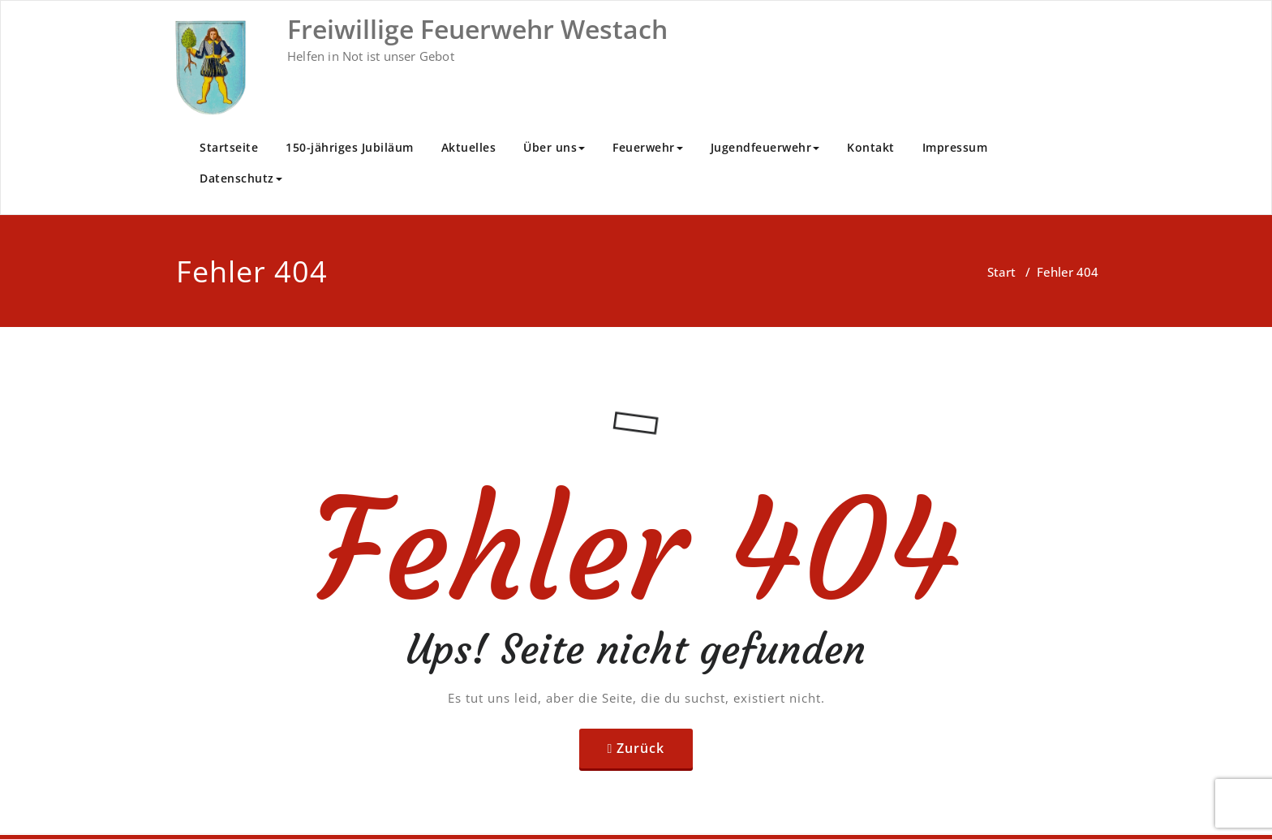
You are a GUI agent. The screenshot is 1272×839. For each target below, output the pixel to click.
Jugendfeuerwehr (765, 147)
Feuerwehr (647, 147)
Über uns (554, 147)
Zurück (640, 748)
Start (1001, 272)
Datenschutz (241, 178)
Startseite (229, 147)
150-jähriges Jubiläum (350, 147)
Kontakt (871, 147)
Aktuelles (468, 147)
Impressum (955, 147)
